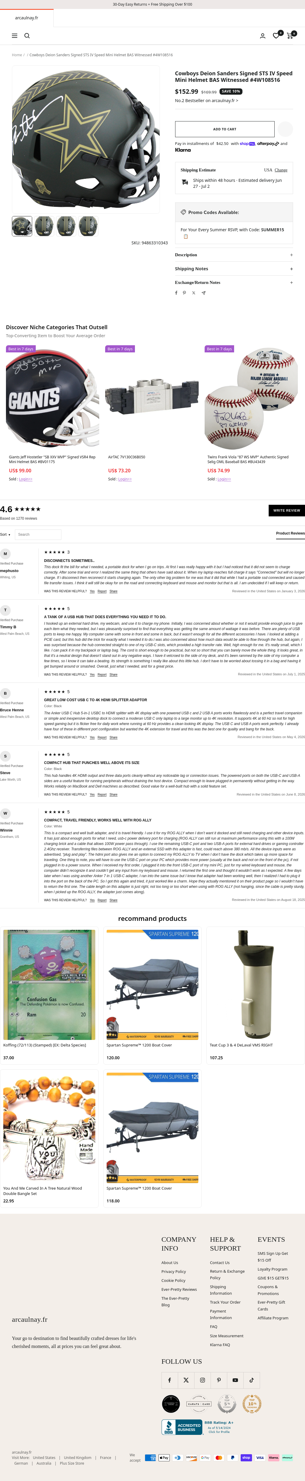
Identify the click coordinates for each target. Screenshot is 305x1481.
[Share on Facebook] (176, 293)
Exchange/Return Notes (197, 282)
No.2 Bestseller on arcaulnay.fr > (206, 100)
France (105, 1457)
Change (281, 170)
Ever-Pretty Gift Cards (271, 1305)
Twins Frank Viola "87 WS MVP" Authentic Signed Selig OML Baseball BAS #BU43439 (248, 459)
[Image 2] (44, 226)
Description (186, 254)
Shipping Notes (191, 268)
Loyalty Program (272, 1269)
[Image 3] (66, 226)
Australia (44, 1463)
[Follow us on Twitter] (186, 1380)
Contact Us (220, 1262)
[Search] (27, 35)
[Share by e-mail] (204, 293)
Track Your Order (225, 1302)
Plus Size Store (72, 1463)
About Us (169, 1262)
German (21, 1463)
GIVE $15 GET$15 (273, 1278)
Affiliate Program (273, 1318)
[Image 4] (88, 226)
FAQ (213, 1326)
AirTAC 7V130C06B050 (126, 457)
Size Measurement (227, 1335)
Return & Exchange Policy (227, 1274)
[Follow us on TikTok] (251, 1380)
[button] (285, 129)
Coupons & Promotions (268, 1290)
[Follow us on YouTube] (235, 1380)
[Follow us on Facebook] (169, 1380)
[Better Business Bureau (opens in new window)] (198, 1427)
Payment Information (221, 1314)
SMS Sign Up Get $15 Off (273, 1257)
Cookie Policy (173, 1280)
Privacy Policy (173, 1271)
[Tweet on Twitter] (193, 293)
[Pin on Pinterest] (184, 293)
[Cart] (290, 36)
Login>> (25, 479)
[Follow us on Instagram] (202, 1380)
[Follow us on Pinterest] (219, 1380)
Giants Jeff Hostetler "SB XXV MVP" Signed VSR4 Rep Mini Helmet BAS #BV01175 (52, 459)
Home (17, 54)
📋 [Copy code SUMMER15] (185, 236)
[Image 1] (22, 226)
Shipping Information (221, 1290)
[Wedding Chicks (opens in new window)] (170, 1403)
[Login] (262, 35)
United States (44, 1457)
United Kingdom (77, 1457)
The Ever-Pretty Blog (175, 1302)
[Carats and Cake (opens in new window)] (198, 1403)
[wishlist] (276, 35)
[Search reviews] (38, 534)
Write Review (286, 510)
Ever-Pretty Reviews (179, 1289)
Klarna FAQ (220, 1344)
